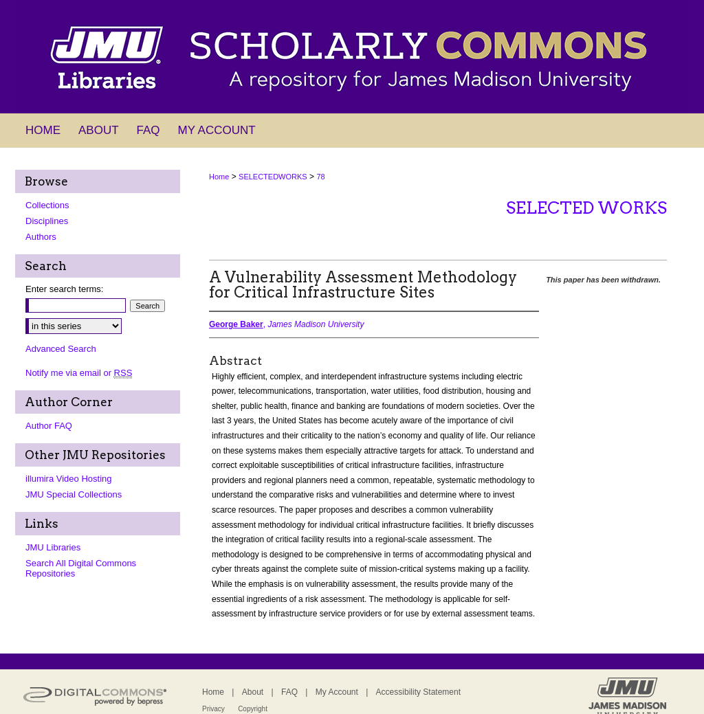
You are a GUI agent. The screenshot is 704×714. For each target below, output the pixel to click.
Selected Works (586, 208)
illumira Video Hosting (68, 478)
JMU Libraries (52, 547)
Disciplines (46, 221)
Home (219, 176)
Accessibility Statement (418, 692)
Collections (47, 205)
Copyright (252, 709)
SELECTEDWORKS (273, 176)
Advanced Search (60, 349)
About (252, 692)
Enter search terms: (64, 289)
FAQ (289, 692)
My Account (337, 692)
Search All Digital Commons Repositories (80, 568)
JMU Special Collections (73, 494)
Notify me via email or (78, 373)
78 (320, 176)
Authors (40, 237)
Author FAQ (48, 426)
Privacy (213, 709)
